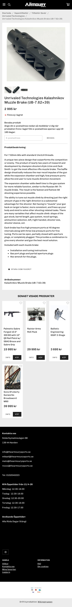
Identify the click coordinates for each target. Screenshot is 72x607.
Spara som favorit (19, 269)
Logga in (6, 572)
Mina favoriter (9, 569)
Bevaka (50, 138)
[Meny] (4, 4)
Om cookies (42, 566)
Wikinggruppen (45, 602)
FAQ (39, 563)
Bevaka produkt (12, 122)
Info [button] (8, 357)
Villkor (5, 563)
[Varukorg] (68, 4)
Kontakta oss (8, 566)
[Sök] (9, 4)
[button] (17, 357)
